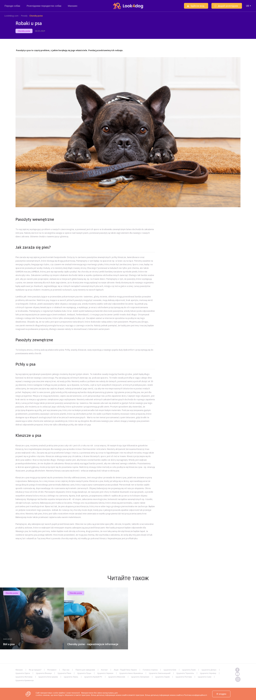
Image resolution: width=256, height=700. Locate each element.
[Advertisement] (85, 550)
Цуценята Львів (189, 670)
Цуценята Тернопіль (185, 673)
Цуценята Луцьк (84, 673)
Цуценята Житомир (24, 677)
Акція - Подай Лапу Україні (125, 670)
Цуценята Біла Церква (48, 677)
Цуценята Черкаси (105, 673)
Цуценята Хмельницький (159, 673)
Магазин (72, 5)
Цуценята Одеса (23, 673)
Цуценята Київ (170, 670)
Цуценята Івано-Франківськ (131, 673)
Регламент (51, 670)
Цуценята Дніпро (209, 670)
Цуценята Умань (71, 677)
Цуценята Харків (162, 677)
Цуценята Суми (204, 677)
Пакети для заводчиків (85, 670)
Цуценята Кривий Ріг (93, 677)
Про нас (66, 670)
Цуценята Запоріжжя (140, 677)
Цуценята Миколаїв (116, 677)
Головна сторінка (150, 670)
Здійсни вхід (195, 5)
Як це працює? (35, 670)
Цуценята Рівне (64, 673)
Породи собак (12, 8)
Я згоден (221, 693)
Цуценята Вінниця (44, 673)
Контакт (104, 670)
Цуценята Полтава (184, 677)
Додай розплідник (226, 5)
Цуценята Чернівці (208, 673)
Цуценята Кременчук (25, 680)
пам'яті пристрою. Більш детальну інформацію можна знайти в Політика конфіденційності (168, 695)
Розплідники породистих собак (44, 8)
